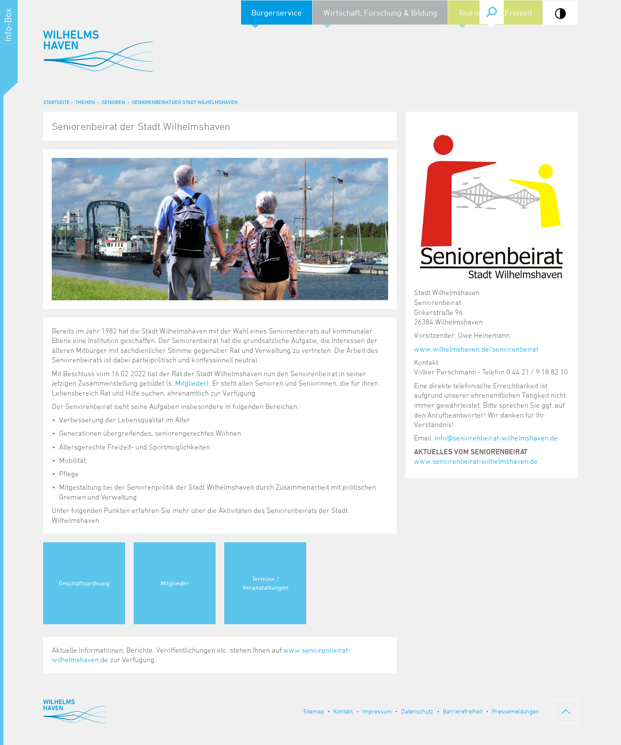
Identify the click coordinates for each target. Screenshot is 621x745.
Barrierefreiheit (463, 711)
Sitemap (313, 711)
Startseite (56, 102)
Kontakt (343, 711)
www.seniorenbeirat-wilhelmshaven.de (476, 461)
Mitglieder (191, 383)
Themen (85, 102)
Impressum (377, 711)
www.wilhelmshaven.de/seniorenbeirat (476, 349)
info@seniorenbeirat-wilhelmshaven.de (496, 438)
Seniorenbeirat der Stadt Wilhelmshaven (185, 102)
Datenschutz (417, 711)
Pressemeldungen (515, 711)
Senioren (113, 102)
